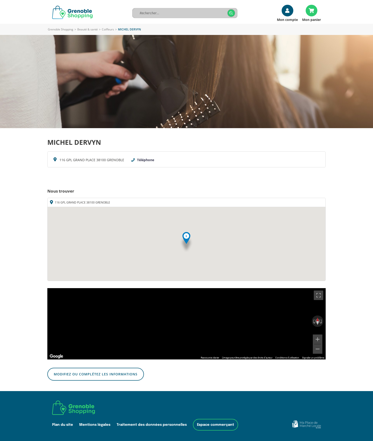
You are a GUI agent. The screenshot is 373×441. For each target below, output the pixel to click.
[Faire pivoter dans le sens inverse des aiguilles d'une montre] (313, 321)
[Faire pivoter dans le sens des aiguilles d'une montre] (321, 321)
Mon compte (287, 19)
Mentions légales (94, 424)
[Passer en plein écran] (318, 295)
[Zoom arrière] (317, 349)
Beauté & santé (87, 29)
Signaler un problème (313, 357)
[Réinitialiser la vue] (317, 321)
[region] (186, 323)
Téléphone (145, 160)
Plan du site (62, 424)
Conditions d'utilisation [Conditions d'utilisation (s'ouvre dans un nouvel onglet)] (287, 357)
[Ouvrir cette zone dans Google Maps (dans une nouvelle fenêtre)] (56, 356)
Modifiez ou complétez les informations (95, 374)
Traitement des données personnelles (152, 424)
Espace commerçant (215, 424)
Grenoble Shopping (60, 29)
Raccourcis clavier (210, 357)
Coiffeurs (108, 29)
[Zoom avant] (317, 339)
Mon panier (311, 19)
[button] (186, 242)
